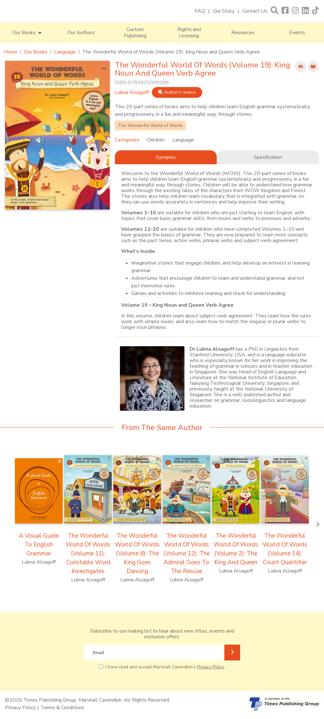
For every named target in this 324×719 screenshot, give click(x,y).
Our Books (35, 51)
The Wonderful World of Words (150, 125)
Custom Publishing (135, 32)
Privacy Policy (210, 667)
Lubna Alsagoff (132, 92)
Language (65, 51)
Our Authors (81, 32)
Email (98, 653)
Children (155, 139)
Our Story (223, 11)
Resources (243, 32)
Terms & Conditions (62, 707)
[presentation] (317, 524)
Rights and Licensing (189, 32)
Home (10, 51)
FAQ (200, 11)
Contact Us (254, 11)
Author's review (177, 92)
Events (297, 32)
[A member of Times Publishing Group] (284, 703)
